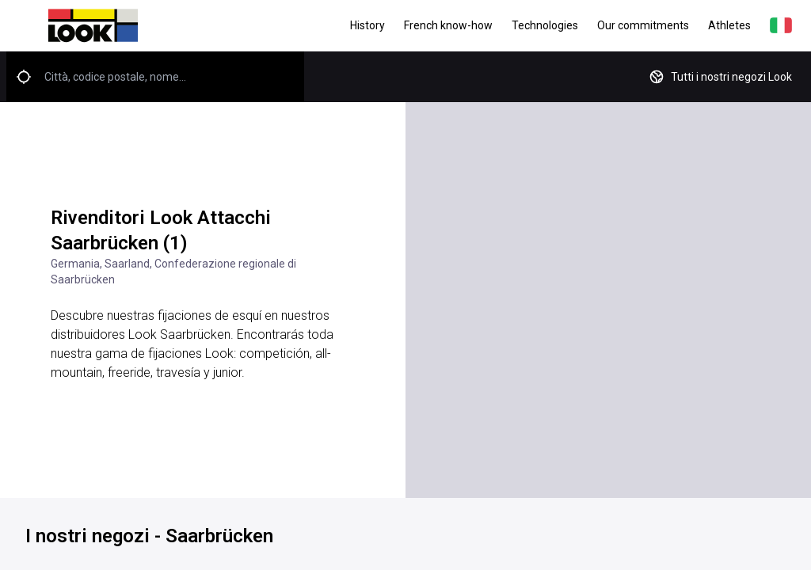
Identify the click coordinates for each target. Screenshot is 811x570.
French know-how (448, 25)
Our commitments (643, 25)
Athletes (729, 25)
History (367, 25)
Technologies (545, 25)
